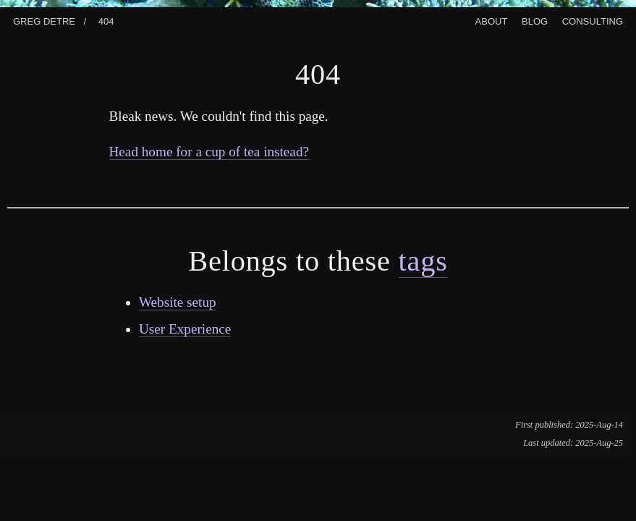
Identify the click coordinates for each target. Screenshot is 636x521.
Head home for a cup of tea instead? (209, 151)
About (491, 19)
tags (423, 261)
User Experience (185, 328)
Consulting (592, 19)
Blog (535, 19)
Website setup (177, 302)
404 (106, 19)
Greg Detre (44, 19)
